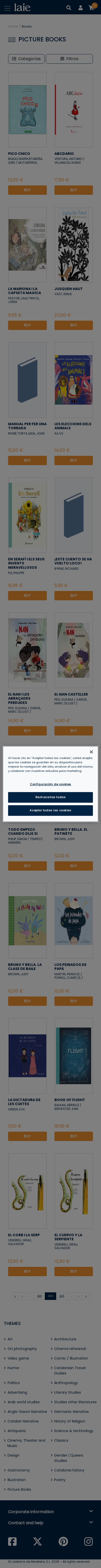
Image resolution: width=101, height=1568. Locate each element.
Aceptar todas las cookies (50, 810)
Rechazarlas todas (50, 797)
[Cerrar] (91, 751)
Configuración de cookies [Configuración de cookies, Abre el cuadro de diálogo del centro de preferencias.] (50, 784)
